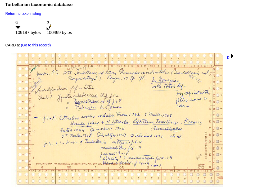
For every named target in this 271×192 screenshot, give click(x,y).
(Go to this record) (36, 45)
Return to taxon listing (23, 13)
